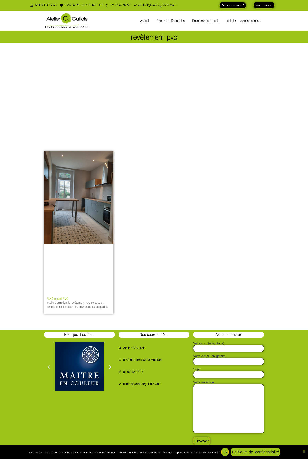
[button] (48, 367)
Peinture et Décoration (171, 21)
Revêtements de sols (205, 21)
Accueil (144, 21)
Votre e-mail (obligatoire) (228, 359)
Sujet (228, 372)
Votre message (228, 407)
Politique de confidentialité (255, 452)
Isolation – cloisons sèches (243, 21)
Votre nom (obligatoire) (228, 346)
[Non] (304, 451)
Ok (225, 452)
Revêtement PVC (58, 298)
